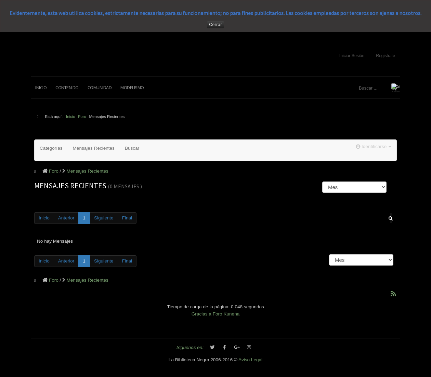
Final (127, 217)
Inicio (41, 87)
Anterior (66, 217)
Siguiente (104, 217)
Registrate (385, 55)
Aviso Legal (250, 359)
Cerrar (215, 24)
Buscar (132, 148)
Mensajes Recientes (94, 148)
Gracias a (201, 314)
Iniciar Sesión (351, 55)
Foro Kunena (226, 314)
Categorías (51, 148)
